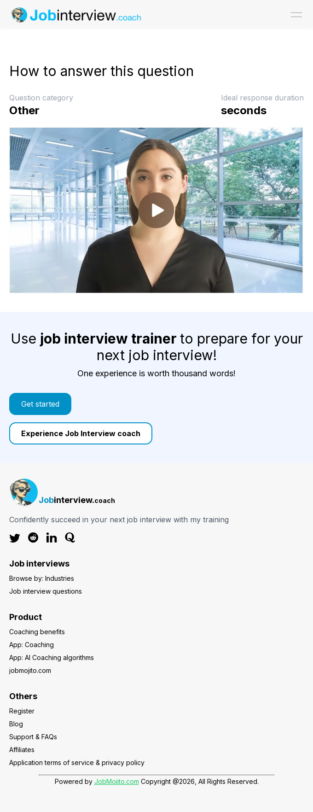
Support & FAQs (33, 737)
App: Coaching (31, 644)
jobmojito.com (30, 670)
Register (22, 711)
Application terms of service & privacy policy (77, 762)
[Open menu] (296, 14)
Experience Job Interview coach (80, 433)
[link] (156, 404)
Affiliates (22, 750)
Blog (16, 724)
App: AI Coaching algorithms (51, 657)
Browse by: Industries (41, 578)
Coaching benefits (37, 632)
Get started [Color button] (40, 404)
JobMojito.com (116, 781)
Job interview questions (45, 591)
